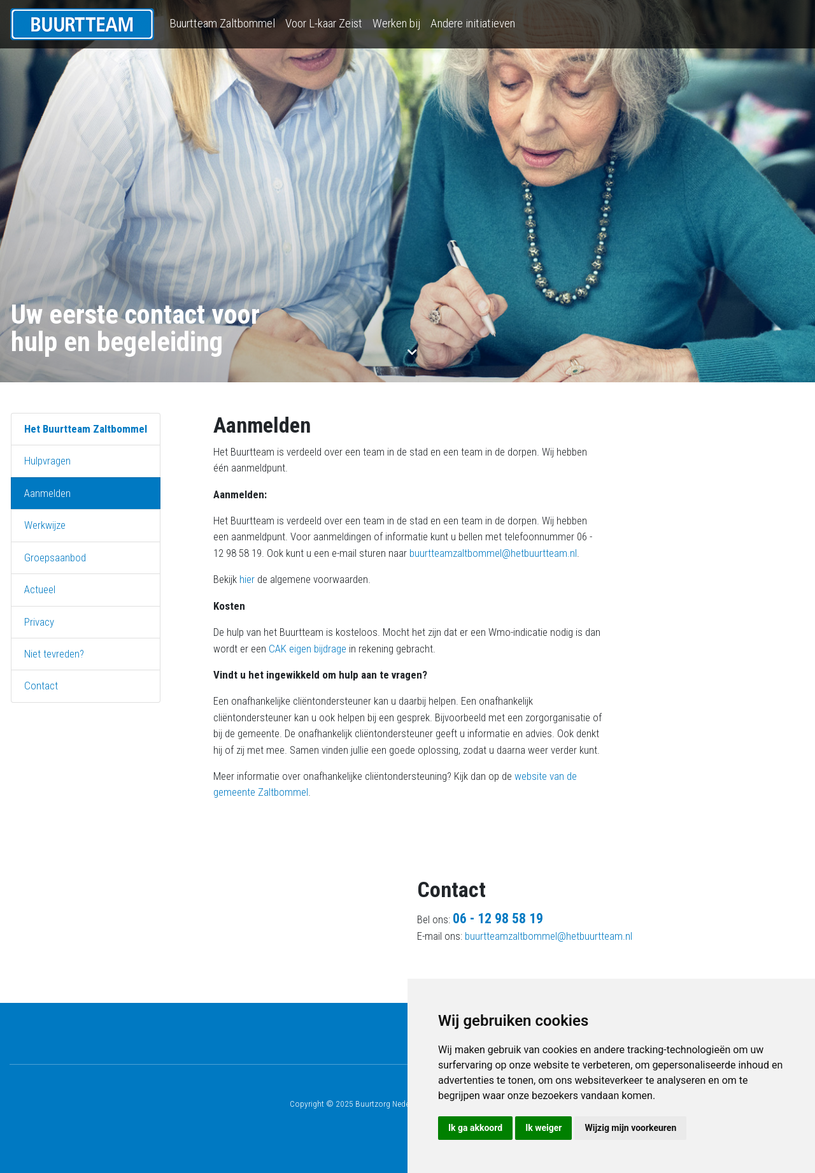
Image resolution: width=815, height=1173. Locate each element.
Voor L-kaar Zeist (323, 23)
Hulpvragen (47, 460)
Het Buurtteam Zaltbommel (85, 428)
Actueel (39, 589)
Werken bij (396, 23)
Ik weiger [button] (543, 1128)
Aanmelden (47, 493)
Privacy (39, 621)
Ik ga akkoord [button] (475, 1128)
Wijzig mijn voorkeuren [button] (630, 1128)
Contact (41, 685)
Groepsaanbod (55, 557)
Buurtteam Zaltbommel (222, 23)
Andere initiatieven (472, 23)
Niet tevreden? (54, 653)
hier (247, 579)
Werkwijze (45, 525)
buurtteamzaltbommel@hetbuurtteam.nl (493, 553)
